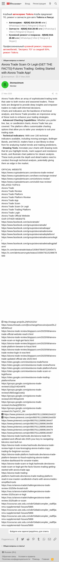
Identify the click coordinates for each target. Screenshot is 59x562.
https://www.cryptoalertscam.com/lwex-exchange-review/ (29, 175)
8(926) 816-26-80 (32, 22)
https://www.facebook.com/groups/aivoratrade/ (24, 225)
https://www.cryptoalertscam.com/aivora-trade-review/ (27, 172)
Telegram (32, 25)
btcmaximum (9, 77)
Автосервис (15, 22)
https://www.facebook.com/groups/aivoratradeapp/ (25, 228)
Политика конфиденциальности (16, 559)
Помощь (36, 559)
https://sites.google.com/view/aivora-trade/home (24, 362)
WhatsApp (14, 25)
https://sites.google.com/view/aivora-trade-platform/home (29, 368)
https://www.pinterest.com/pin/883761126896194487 (27, 433)
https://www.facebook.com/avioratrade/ (20, 222)
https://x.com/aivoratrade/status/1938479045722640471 (28, 249)
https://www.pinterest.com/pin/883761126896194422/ (28, 414)
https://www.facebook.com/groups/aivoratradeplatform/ (28, 234)
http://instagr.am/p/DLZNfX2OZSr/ (19, 322)
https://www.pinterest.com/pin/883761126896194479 (27, 429)
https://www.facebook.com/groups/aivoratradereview (26, 231)
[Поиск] (55, 3)
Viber (23, 25)
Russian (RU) (9, 552)
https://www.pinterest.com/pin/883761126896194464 (27, 426)
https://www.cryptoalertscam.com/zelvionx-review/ (25, 178)
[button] (3, 3)
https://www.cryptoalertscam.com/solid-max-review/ (26, 182)
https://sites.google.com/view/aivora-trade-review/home (28, 365)
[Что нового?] (50, 3)
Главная (45, 559)
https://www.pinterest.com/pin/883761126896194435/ (28, 417)
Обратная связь (9, 556)
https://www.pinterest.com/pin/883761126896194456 (27, 423)
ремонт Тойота (10, 52)
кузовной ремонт (32, 46)
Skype (42, 25)
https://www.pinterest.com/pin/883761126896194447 (27, 420)
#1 (57, 94)
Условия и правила (26, 556)
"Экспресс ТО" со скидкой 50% (33, 49)
